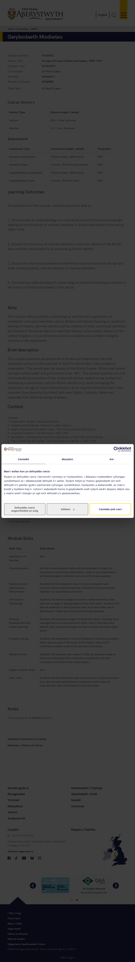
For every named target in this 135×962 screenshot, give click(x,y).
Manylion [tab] (67, 459)
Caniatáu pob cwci (110, 509)
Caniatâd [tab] (23, 459)
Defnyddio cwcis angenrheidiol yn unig (24, 509)
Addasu (67, 509)
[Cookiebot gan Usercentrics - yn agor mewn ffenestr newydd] (116, 449)
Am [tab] (111, 459)
